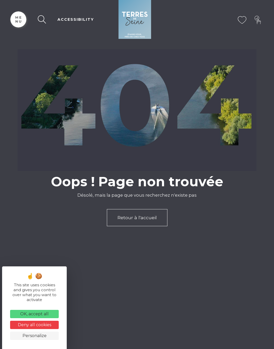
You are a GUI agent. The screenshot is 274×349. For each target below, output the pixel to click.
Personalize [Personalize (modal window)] (35, 335)
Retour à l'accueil (137, 217)
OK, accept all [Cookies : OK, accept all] (34, 313)
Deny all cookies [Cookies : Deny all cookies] (34, 324)
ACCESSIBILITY (75, 19)
